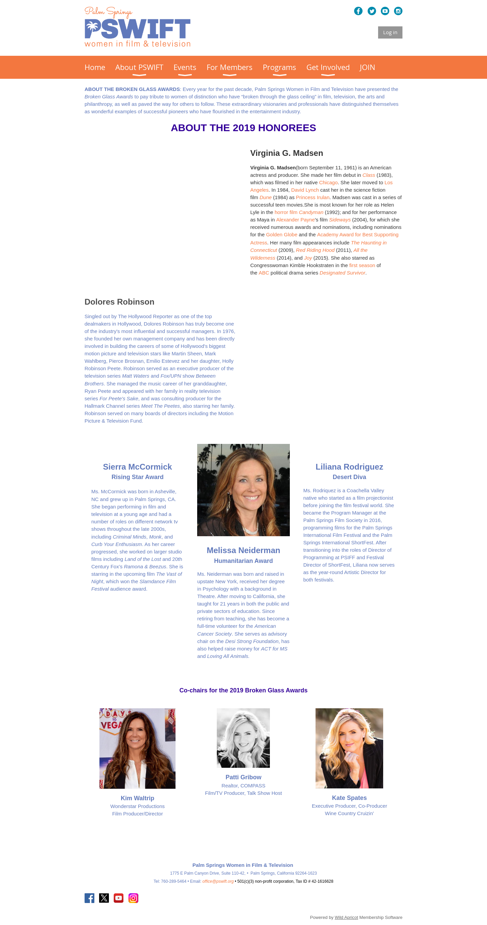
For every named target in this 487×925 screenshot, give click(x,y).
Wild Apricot (346, 917)
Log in (390, 32)
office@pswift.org (218, 881)
